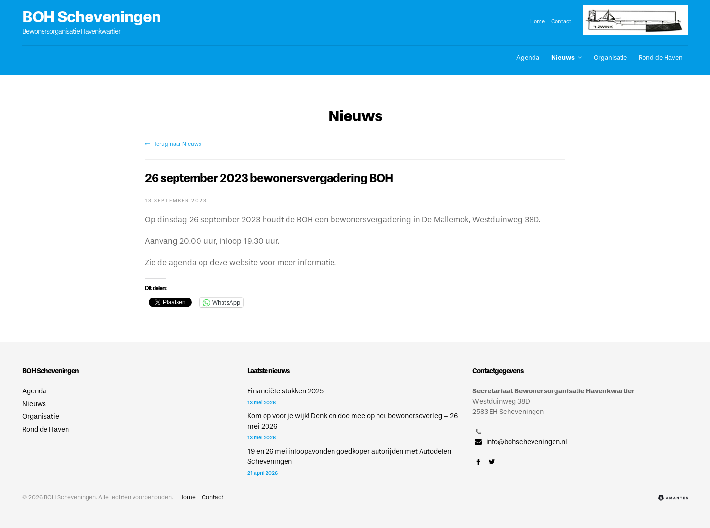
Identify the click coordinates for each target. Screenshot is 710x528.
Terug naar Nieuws (173, 143)
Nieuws (563, 57)
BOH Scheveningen (91, 16)
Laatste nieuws (268, 371)
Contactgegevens (497, 371)
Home (537, 21)
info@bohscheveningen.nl (519, 442)
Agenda (527, 57)
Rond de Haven (661, 57)
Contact (561, 21)
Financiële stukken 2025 (285, 391)
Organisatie (610, 57)
